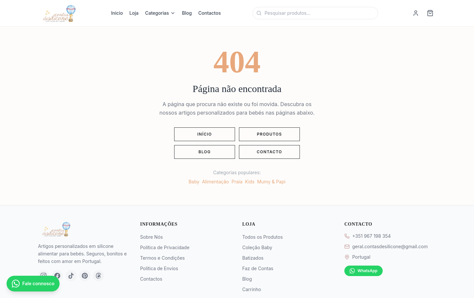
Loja (133, 13)
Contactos (209, 13)
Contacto (269, 151)
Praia (236, 181)
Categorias (160, 13)
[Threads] (98, 275)
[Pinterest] (84, 275)
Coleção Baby (257, 247)
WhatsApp (363, 270)
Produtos (269, 134)
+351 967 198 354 (371, 236)
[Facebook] (57, 275)
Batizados (253, 258)
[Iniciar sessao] (416, 13)
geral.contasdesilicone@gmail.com (390, 246)
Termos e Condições (162, 258)
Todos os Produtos (262, 237)
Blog (187, 13)
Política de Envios (159, 268)
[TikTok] (71, 275)
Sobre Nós (151, 237)
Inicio (117, 13)
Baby (194, 181)
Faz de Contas (257, 268)
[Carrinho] (430, 13)
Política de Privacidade (165, 247)
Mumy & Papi (271, 181)
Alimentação (215, 181)
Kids (250, 181)
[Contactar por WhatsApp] (33, 283)
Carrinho (251, 289)
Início (204, 134)
